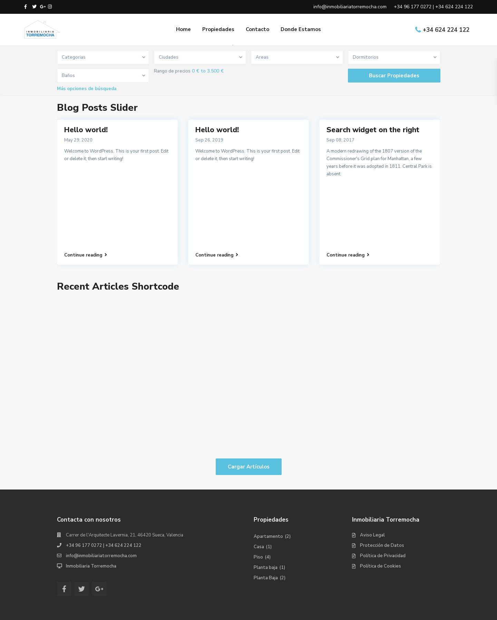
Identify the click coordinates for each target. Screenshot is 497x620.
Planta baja (265, 567)
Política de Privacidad (383, 556)
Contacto (257, 29)
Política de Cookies (380, 566)
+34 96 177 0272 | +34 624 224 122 (104, 545)
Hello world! (86, 130)
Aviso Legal (372, 535)
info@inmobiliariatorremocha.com (101, 556)
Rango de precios (172, 71)
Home (183, 29)
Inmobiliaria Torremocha (91, 566)
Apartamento (268, 536)
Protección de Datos (382, 545)
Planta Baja (266, 578)
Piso (258, 557)
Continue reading (85, 255)
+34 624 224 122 (446, 30)
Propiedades (218, 29)
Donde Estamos (301, 29)
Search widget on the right (373, 130)
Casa (259, 547)
